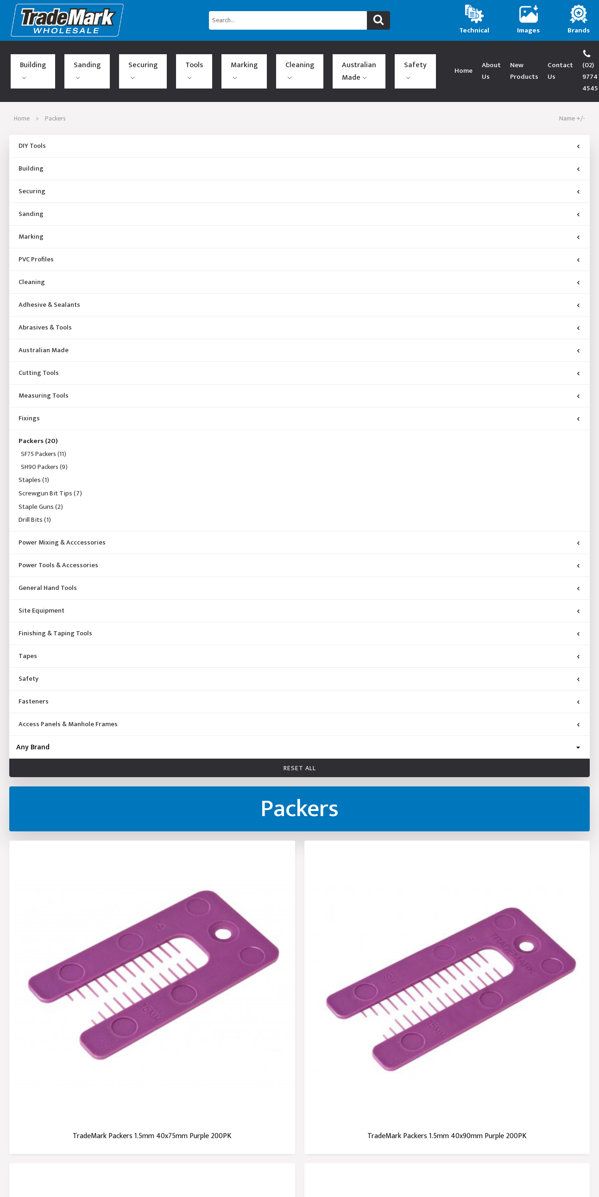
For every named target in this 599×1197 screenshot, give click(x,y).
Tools (131, 57)
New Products (458, 59)
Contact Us (507, 59)
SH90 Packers (44, 444)
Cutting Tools (39, 349)
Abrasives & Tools (45, 304)
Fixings (29, 395)
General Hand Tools (48, 564)
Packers (38, 418)
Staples (34, 457)
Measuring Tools (44, 372)
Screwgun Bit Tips (50, 470)
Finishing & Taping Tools (55, 610)
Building (31, 57)
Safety (280, 57)
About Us (414, 59)
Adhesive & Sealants (49, 281)
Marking (162, 57)
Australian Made (236, 59)
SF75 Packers (43, 431)
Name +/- (572, 95)
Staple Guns (41, 483)
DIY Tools (32, 122)
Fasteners (34, 678)
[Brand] (299, 723)
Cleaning (197, 57)
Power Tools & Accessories (58, 542)
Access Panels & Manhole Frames (68, 701)
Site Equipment (41, 587)
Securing (100, 57)
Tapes (28, 633)
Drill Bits (35, 497)
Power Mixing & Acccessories (62, 519)
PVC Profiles (36, 236)
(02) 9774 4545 (562, 59)
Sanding (65, 57)
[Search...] (288, 20)
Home (381, 59)
